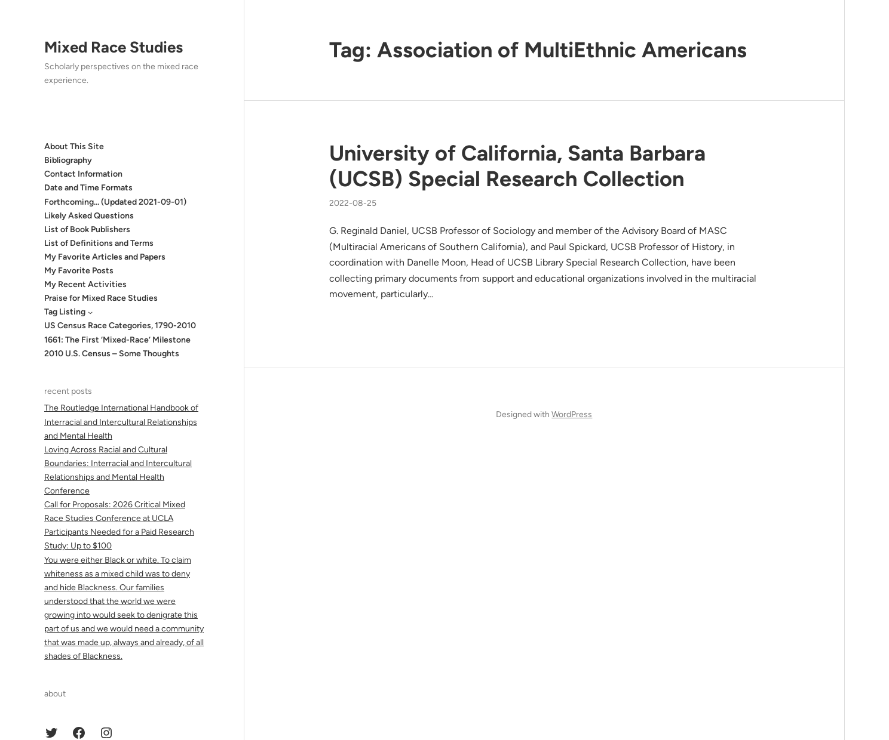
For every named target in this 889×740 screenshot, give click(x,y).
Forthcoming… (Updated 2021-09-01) (115, 202)
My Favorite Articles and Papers (104, 257)
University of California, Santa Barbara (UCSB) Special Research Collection (517, 166)
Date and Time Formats (88, 188)
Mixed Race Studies (113, 47)
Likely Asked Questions (89, 216)
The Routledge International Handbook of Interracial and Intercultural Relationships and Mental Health (121, 421)
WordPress (571, 414)
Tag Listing (64, 312)
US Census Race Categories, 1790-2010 (120, 325)
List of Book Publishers (87, 229)
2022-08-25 (352, 203)
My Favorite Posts (79, 271)
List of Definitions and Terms (99, 243)
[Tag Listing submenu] (90, 312)
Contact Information (83, 174)
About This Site (74, 146)
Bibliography (68, 160)
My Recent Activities (85, 284)
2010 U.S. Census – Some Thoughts (111, 354)
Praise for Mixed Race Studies (101, 298)
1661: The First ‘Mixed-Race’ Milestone (117, 340)
